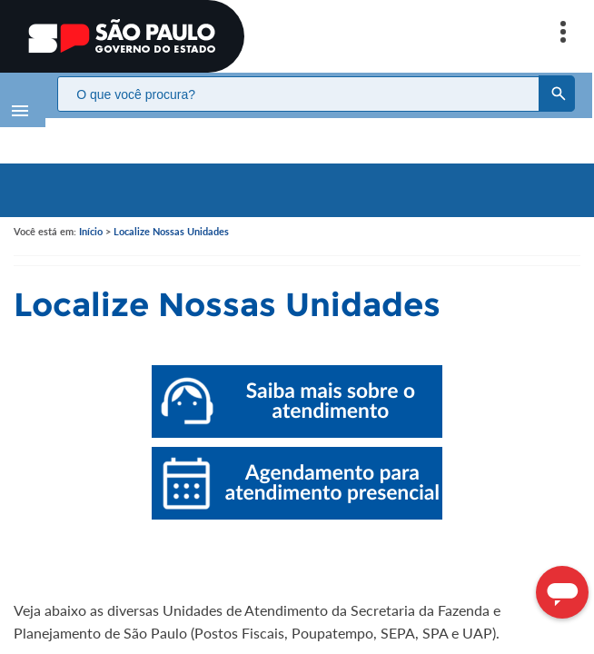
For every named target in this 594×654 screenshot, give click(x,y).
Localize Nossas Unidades (171, 213)
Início (91, 213)
